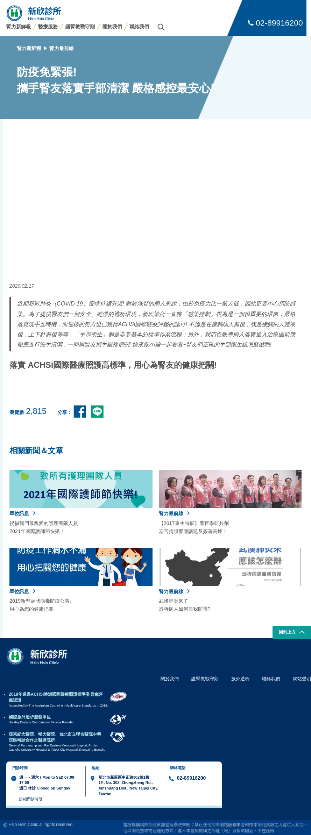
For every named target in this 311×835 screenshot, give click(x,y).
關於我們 (112, 26)
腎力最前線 (61, 48)
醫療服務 (48, 26)
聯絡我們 (139, 26)
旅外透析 (240, 678)
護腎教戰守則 (80, 26)
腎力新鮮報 (18, 26)
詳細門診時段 (30, 799)
